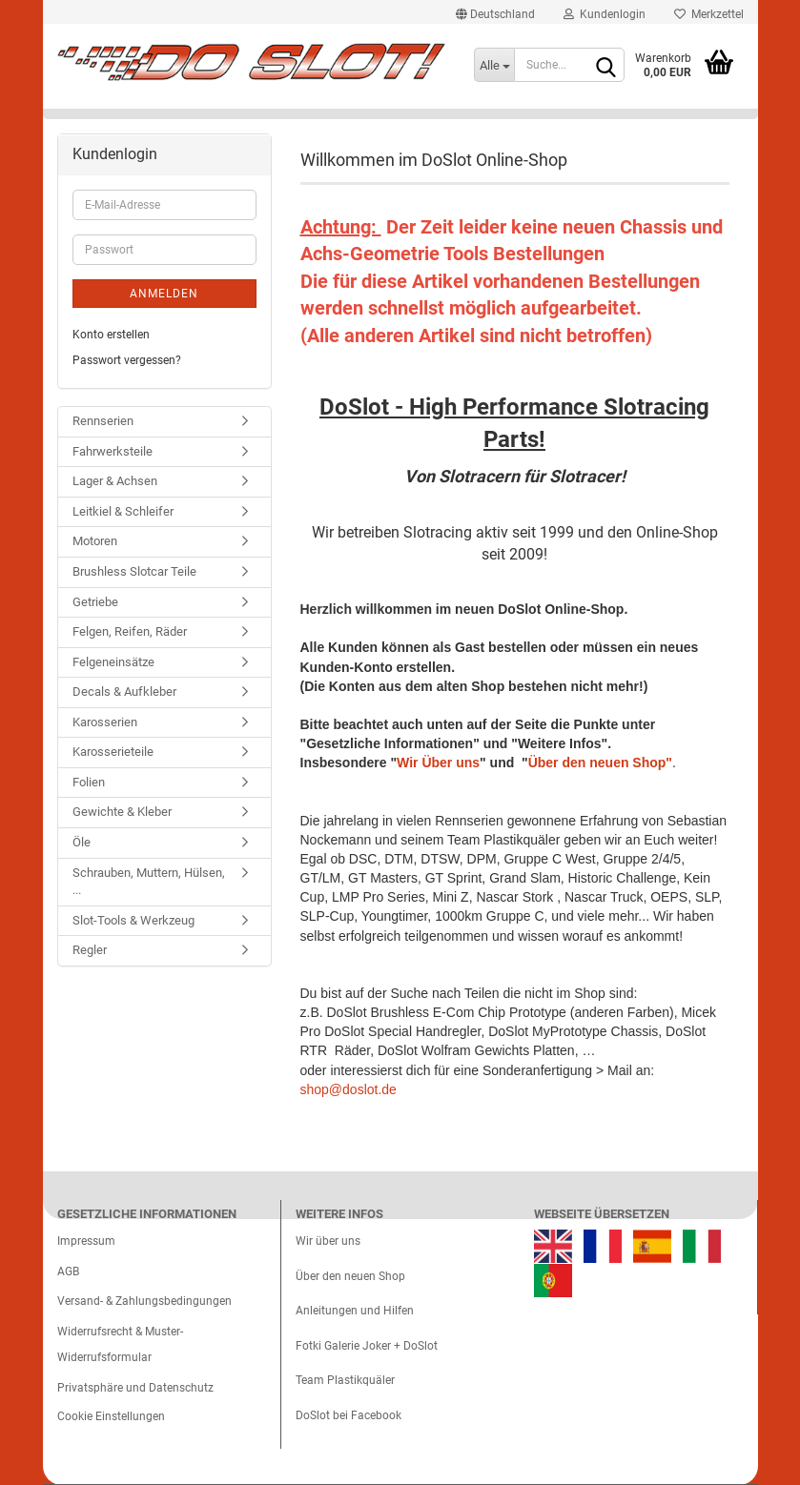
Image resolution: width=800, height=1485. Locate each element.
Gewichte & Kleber (122, 811)
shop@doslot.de (348, 1089)
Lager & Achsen (114, 481)
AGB (68, 1271)
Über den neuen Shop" (600, 762)
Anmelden (164, 293)
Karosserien (104, 722)
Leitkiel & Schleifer (123, 511)
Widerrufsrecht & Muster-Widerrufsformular (120, 1345)
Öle (81, 842)
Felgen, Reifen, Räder (129, 631)
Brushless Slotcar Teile (134, 571)
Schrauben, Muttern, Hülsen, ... (148, 881)
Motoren (94, 541)
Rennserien (102, 421)
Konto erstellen (111, 334)
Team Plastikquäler (345, 1380)
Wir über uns (328, 1241)
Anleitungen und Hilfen (355, 1310)
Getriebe (95, 602)
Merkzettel (709, 14)
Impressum (86, 1241)
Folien (88, 782)
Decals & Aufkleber (124, 691)
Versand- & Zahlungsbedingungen (144, 1301)
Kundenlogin (605, 14)
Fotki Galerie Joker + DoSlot (367, 1346)
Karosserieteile (113, 751)
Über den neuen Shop (350, 1276)
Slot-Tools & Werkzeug (133, 920)
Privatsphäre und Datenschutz (135, 1387)
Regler (89, 950)
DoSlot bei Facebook (348, 1415)
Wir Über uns (438, 762)
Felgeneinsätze (113, 662)
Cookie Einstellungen (111, 1416)
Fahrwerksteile (112, 451)
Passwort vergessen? (126, 360)
